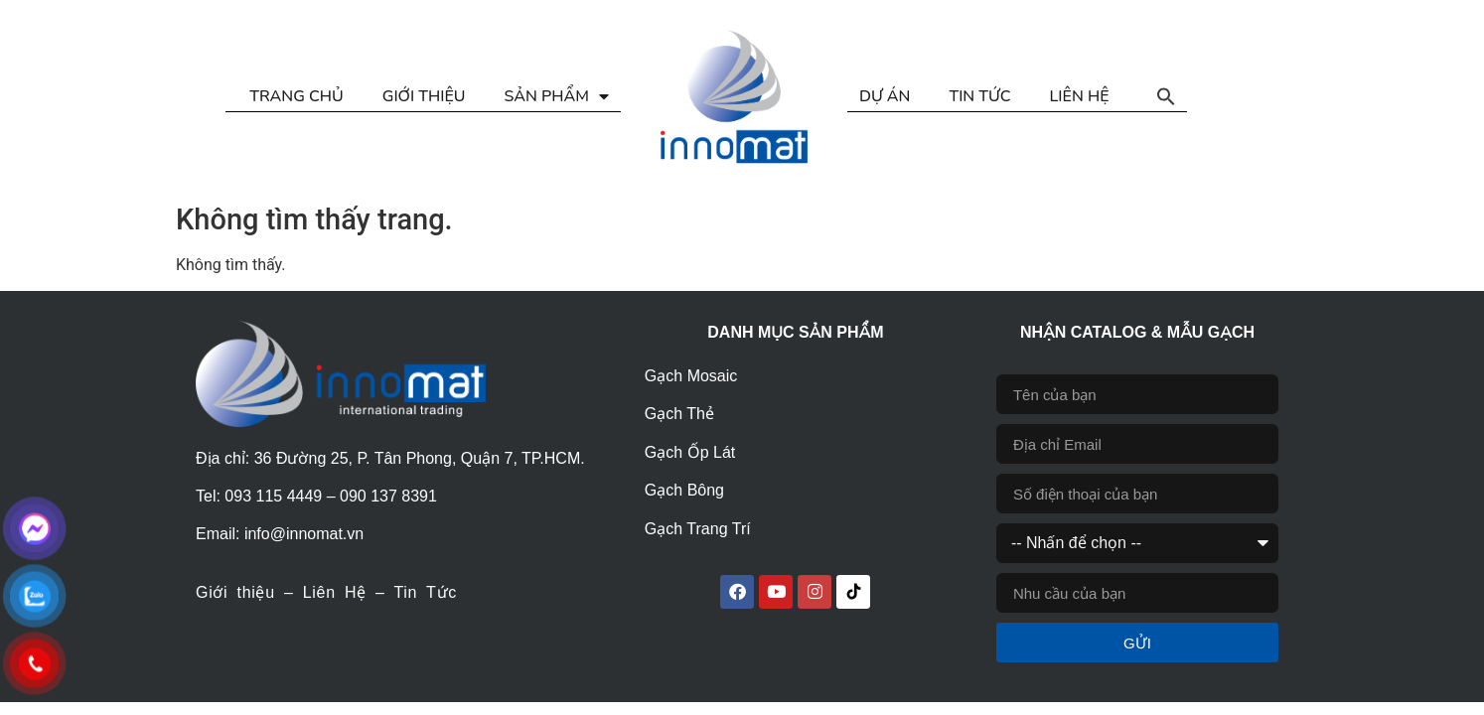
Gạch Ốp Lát (690, 452)
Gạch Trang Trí (698, 528)
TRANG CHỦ (296, 96)
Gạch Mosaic (691, 375)
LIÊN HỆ (1080, 96)
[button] (1166, 96)
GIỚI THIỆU (424, 96)
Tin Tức (424, 592)
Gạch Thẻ (679, 413)
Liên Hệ (335, 592)
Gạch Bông (684, 490)
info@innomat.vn (304, 533)
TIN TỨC (979, 96)
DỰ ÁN (884, 96)
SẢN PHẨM (557, 96)
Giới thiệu (235, 592)
